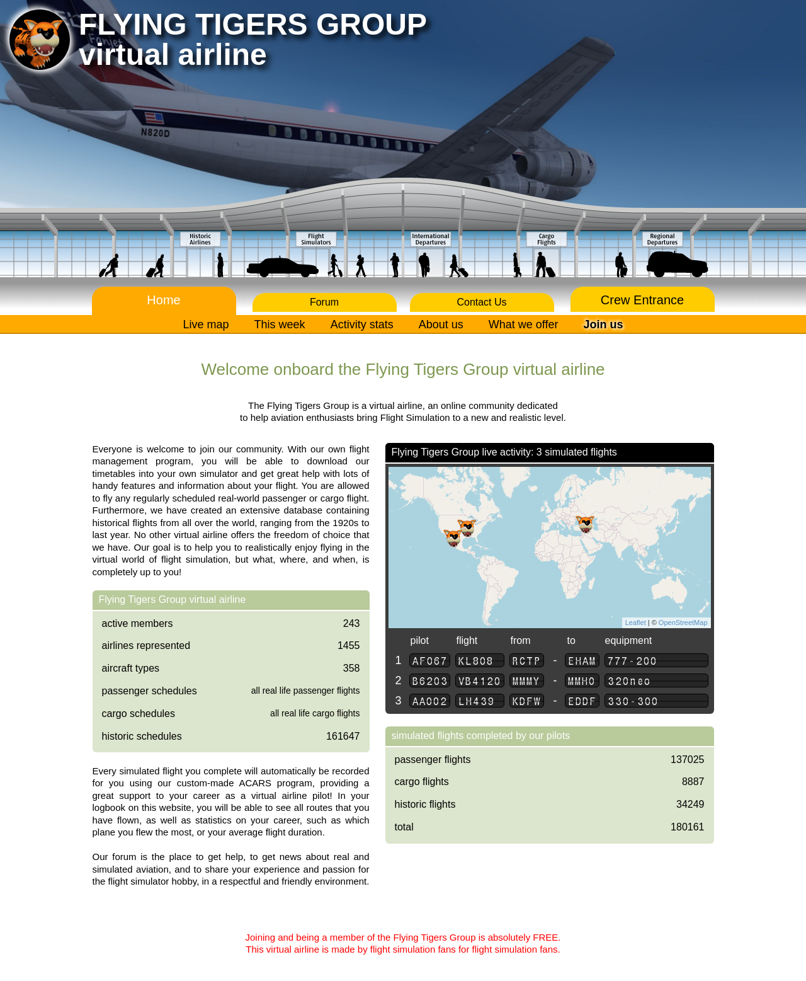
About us (441, 324)
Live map (206, 324)
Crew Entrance (642, 300)
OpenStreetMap (683, 622)
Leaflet (635, 622)
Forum (324, 302)
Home (163, 300)
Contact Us (481, 302)
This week (279, 324)
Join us (603, 324)
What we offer (524, 324)
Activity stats (362, 324)
